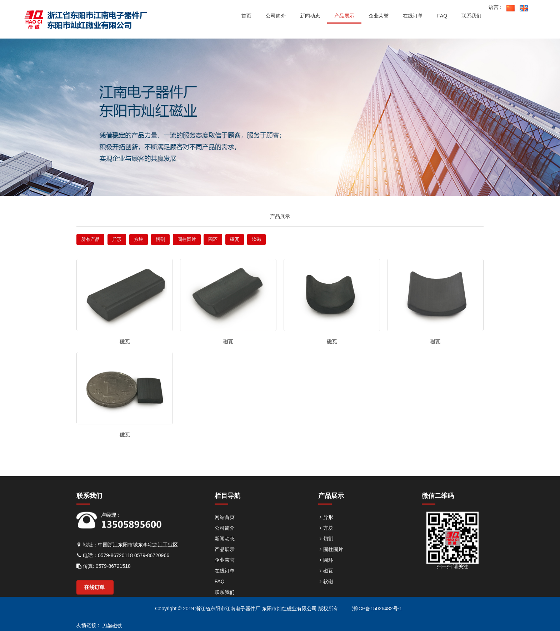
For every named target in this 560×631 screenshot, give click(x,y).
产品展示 (225, 561)
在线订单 (225, 582)
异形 (116, 239)
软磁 (256, 239)
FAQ (220, 593)
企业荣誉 (225, 571)
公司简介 (225, 539)
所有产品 (90, 239)
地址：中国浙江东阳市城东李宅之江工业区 (127, 556)
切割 (160, 239)
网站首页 (225, 528)
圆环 (213, 239)
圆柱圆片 (187, 239)
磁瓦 (234, 239)
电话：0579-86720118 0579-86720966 (122, 567)
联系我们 (225, 603)
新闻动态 (225, 550)
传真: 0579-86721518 (103, 577)
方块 (138, 239)
